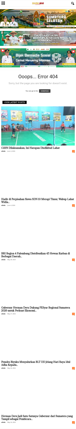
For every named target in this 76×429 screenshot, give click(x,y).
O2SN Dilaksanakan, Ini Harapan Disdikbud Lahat (30, 148)
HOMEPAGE (45, 91)
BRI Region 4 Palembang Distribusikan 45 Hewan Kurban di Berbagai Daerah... (35, 255)
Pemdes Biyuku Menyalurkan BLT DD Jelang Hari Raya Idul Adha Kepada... (35, 363)
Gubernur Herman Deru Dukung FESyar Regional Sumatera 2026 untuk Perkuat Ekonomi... (35, 309)
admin (3, 151)
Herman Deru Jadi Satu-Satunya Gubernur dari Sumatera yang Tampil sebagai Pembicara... (37, 418)
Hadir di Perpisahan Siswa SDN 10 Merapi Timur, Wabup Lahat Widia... (37, 201)
